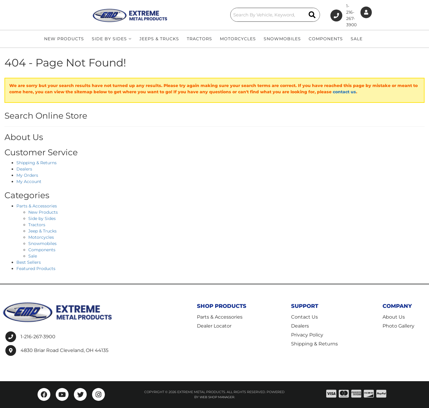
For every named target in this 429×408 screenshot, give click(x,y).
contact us (344, 91)
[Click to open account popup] (361, 15)
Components (41, 249)
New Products (43, 212)
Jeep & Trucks (42, 231)
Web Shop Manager (217, 397)
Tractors (36, 224)
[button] (218, 14)
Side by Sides (42, 218)
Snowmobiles (42, 243)
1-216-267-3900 (38, 336)
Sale (32, 256)
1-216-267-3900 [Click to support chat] (324, 15)
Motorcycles (41, 237)
